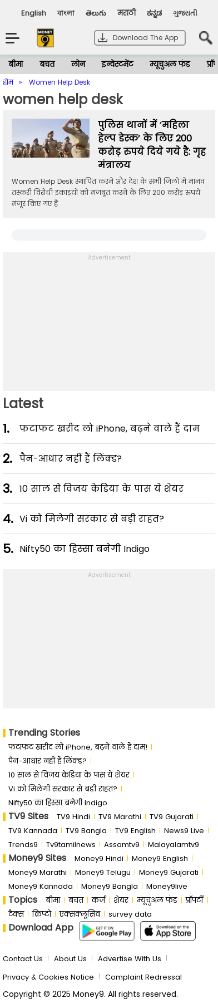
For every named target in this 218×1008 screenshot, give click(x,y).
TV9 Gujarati (172, 816)
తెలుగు (96, 13)
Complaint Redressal (143, 977)
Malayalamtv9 (173, 844)
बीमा (15, 64)
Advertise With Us (129, 958)
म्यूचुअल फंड (170, 64)
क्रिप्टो (41, 914)
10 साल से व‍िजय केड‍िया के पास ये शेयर (101, 488)
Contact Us (23, 958)
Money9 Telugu (103, 872)
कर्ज (98, 900)
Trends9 (23, 844)
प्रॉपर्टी (195, 900)
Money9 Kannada (40, 886)
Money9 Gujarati (169, 872)
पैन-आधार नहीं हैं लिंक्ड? (70, 458)
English (33, 13)
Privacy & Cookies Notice (48, 977)
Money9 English (160, 858)
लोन (78, 64)
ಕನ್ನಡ (154, 13)
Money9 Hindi (99, 858)
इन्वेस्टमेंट (117, 64)
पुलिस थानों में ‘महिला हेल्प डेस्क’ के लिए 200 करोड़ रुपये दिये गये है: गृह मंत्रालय (152, 145)
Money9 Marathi (37, 872)
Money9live (166, 886)
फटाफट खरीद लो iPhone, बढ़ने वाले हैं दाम (109, 428)
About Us (70, 958)
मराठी (126, 13)
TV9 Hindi (73, 816)
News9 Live (184, 830)
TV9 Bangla (86, 830)
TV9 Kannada (32, 830)
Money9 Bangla (109, 886)
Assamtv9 (122, 844)
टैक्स (16, 914)
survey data (130, 914)
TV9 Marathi (119, 816)
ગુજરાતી (185, 13)
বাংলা (66, 13)
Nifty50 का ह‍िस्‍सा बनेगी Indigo (84, 548)
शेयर (120, 900)
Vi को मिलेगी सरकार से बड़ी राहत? (91, 518)
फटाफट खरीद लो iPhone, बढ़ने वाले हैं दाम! (77, 747)
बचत (46, 64)
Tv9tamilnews (71, 844)
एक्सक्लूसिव (80, 914)
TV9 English (135, 830)
